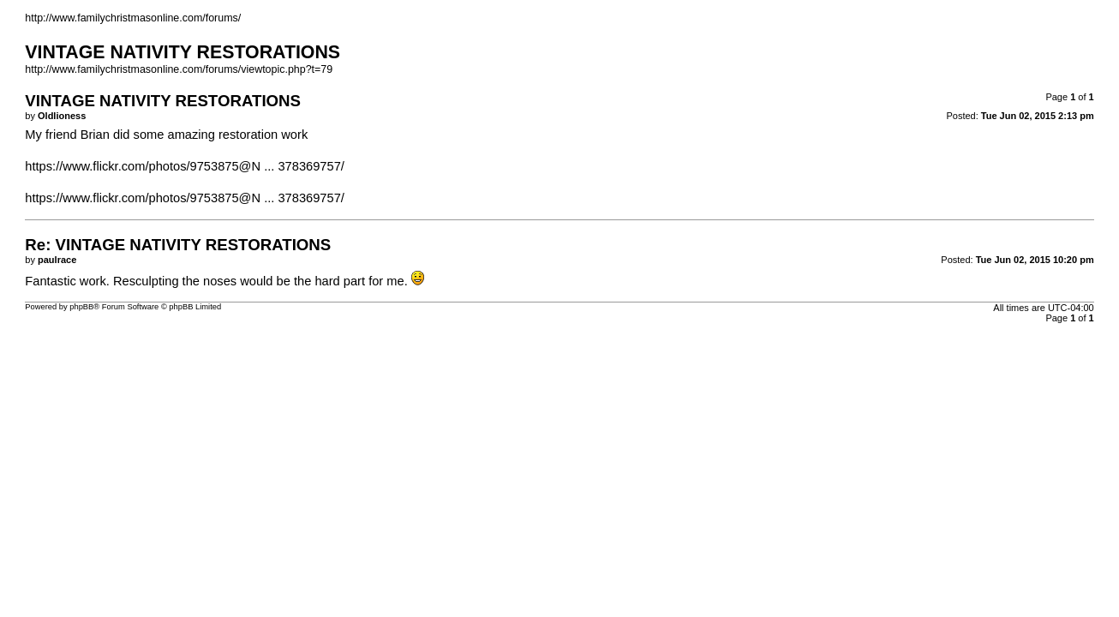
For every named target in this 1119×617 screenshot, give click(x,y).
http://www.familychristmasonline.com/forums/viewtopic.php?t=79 (178, 69)
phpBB (81, 307)
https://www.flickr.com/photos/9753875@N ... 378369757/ (184, 166)
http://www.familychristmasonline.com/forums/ (133, 18)
